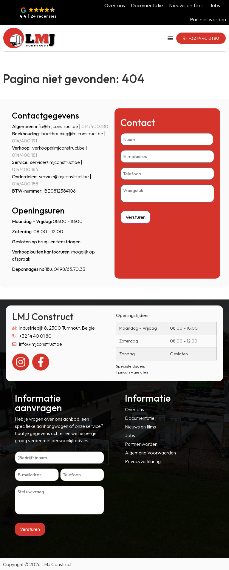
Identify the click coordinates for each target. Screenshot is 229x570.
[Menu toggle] (168, 38)
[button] (38, 13)
